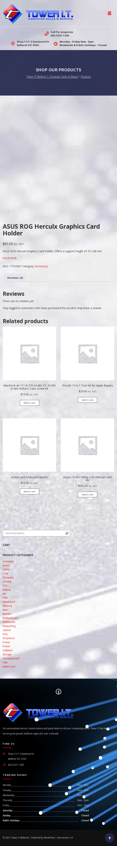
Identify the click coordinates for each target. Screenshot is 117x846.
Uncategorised (11, 658)
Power (6, 642)
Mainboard (9, 601)
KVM (5, 597)
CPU (5, 585)
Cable (6, 569)
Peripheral (8, 638)
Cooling (7, 581)
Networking (9, 626)
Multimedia (9, 622)
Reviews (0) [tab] (15, 278)
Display (7, 589)
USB (5, 662)
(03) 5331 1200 (60, 35)
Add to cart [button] (29, 402)
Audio (6, 565)
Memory (7, 605)
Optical (7, 630)
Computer (8, 577)
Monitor (7, 614)
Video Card (9, 666)
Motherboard (10, 618)
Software (8, 650)
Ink (4, 593)
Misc (5, 610)
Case (5, 573)
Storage (7, 654)
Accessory (41, 266)
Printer (6, 646)
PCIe (5, 634)
